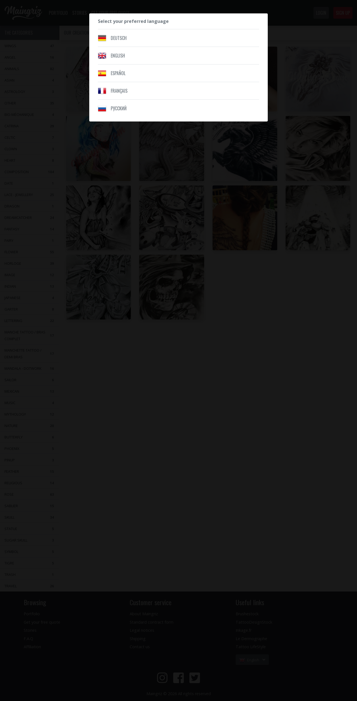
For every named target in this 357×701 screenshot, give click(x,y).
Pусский (119, 108)
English (118, 55)
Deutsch (119, 38)
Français (119, 90)
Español (118, 73)
